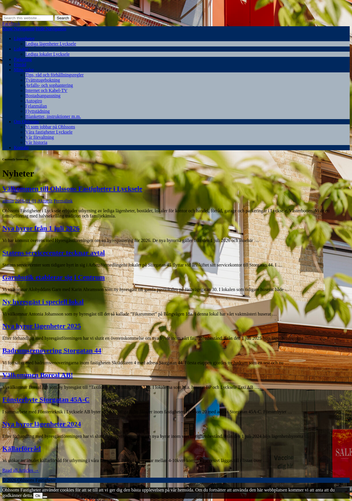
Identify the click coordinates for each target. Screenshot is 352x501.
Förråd (20, 64)
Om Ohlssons (26, 121)
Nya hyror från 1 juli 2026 (41, 228)
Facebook (11, 23)
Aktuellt (44, 200)
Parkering (23, 59)
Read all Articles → (20, 470)
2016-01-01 (26, 200)
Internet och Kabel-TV (46, 90)
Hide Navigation (51, 28)
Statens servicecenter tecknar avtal (53, 252)
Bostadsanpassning (43, 95)
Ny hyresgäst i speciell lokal (43, 301)
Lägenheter (24, 38)
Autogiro (33, 100)
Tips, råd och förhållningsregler (54, 74)
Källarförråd (21, 448)
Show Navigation (18, 28)
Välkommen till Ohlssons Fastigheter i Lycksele (72, 188)
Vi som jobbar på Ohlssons (50, 126)
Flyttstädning (37, 111)
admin (8, 200)
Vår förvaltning (39, 137)
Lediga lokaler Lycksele (47, 54)
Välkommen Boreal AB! (37, 375)
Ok (37, 496)
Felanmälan (36, 106)
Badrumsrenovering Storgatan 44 (51, 350)
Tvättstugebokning (42, 80)
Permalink (63, 200)
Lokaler (21, 48)
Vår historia (36, 142)
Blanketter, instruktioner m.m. (53, 116)
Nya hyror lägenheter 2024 (41, 424)
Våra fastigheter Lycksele (48, 132)
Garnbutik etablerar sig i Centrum (53, 277)
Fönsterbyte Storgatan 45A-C (46, 399)
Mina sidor (24, 69)
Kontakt (21, 147)
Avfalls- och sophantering (49, 85)
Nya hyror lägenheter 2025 (41, 326)
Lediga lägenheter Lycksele (50, 43)
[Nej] (45, 497)
